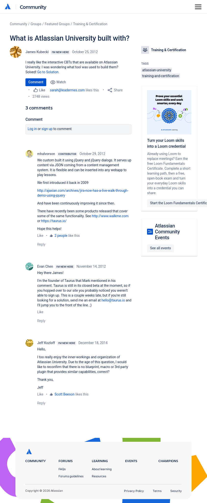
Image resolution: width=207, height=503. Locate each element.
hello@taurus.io (113, 300)
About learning (102, 469)
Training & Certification (90, 24)
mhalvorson (46, 154)
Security (176, 491)
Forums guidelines (70, 476)
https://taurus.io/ (54, 221)
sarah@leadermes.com (67, 90)
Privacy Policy (134, 491)
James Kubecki (37, 52)
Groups (36, 24)
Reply (41, 244)
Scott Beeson (65, 394)
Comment (35, 82)
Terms (157, 491)
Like (40, 236)
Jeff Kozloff (46, 343)
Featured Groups (57, 24)
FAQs (62, 469)
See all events (160, 248)
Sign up (47, 129)
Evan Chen (45, 266)
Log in (32, 129)
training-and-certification (160, 76)
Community (33, 6)
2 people (61, 236)
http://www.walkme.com (110, 216)
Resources (99, 476)
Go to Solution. (48, 72)
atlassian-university (156, 70)
